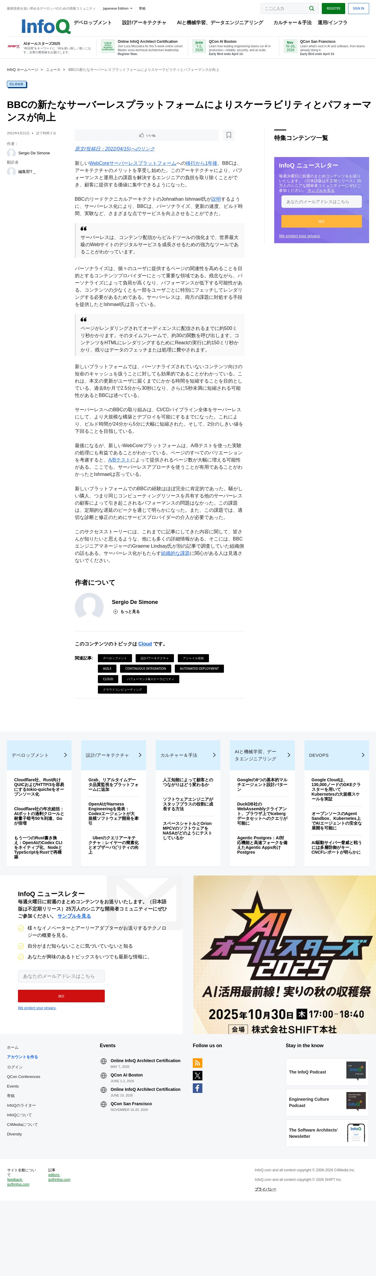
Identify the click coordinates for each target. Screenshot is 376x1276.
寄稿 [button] (153, 7)
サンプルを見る (310, 197)
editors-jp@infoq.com (68, 1247)
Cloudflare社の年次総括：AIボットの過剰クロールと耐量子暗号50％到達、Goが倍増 (46, 864)
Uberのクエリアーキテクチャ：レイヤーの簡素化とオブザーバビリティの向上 (116, 893)
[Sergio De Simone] (22, 160)
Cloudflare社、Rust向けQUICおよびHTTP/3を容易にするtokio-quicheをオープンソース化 (48, 835)
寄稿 (22, 1155)
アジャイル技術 (197, 688)
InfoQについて (30, 1174)
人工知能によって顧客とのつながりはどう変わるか (186, 833)
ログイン (26, 1126)
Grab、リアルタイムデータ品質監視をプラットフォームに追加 (117, 833)
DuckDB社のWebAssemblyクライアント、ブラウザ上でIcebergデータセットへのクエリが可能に (257, 862)
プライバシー (262, 1259)
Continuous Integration (149, 698)
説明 (220, 207)
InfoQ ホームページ (33, 77)
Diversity (25, 1193)
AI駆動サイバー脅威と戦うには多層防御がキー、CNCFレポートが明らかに (327, 897)
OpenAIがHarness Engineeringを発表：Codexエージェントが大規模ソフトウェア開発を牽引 (116, 862)
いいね (95, 143)
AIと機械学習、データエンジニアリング (223, 24)
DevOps (312, 803)
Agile (111, 698)
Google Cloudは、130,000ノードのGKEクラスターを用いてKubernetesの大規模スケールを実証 (327, 837)
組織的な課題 (207, 583)
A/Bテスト (137, 482)
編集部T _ (38, 178)
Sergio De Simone (45, 160)
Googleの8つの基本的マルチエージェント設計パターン (256, 833)
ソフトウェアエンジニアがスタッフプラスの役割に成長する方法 (186, 857)
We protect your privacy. (289, 243)
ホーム (24, 1106)
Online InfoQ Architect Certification (138, 1122)
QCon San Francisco (136, 1172)
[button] (310, 228)
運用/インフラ (335, 24)
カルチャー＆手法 (295, 24)
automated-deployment (126, 709)
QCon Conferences (34, 1136)
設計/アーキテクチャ (147, 24)
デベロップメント (95, 24)
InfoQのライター (32, 1164)
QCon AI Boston (132, 1139)
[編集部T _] (22, 178)
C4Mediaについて (33, 1183)
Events (24, 1145)
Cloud (28, 91)
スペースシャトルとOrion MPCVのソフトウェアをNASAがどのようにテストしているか (187, 883)
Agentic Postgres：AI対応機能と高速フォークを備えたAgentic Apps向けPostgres (256, 893)
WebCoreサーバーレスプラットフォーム (136, 171)
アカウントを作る (33, 1116)
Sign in (347, 7)
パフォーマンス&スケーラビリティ (130, 719)
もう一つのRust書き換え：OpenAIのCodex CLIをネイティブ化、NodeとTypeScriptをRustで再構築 (46, 895)
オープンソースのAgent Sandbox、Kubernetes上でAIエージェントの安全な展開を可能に (327, 868)
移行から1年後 (205, 171)
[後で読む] (115, 143)
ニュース (64, 77)
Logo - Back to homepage (42, 21)
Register (322, 7)
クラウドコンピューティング (187, 719)
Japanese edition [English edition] (127, 7)
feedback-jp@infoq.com (29, 1252)
